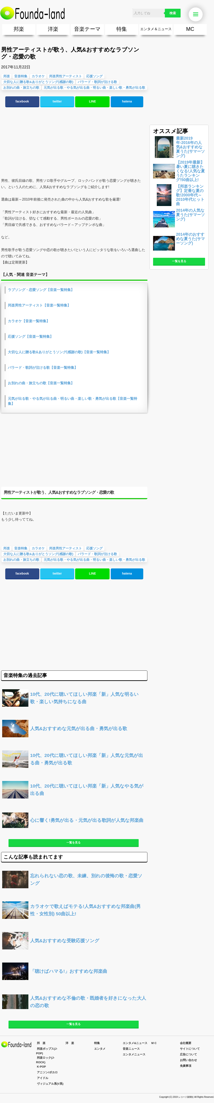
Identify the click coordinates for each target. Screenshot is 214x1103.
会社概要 (185, 1043)
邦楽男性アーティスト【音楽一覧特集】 (39, 305)
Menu (198, 14)
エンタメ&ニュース (135, 1043)
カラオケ (38, 548)
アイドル (42, 1078)
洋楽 (53, 29)
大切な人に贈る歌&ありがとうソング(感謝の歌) (38, 554)
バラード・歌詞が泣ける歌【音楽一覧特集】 (43, 367)
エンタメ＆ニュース (156, 29)
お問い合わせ (188, 1060)
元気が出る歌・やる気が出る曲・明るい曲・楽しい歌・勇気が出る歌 (94, 87)
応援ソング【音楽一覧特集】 (30, 336)
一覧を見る (73, 842)
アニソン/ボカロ (47, 1072)
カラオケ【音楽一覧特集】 (29, 321)
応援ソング (94, 76)
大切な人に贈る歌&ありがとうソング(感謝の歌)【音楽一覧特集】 (59, 352)
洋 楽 (70, 1043)
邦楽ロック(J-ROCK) (45, 1060)
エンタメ (99, 1048)
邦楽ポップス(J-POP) (46, 1051)
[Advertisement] (73, 142)
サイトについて (190, 1048)
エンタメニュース (134, 1054)
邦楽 (19, 29)
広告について (188, 1054)
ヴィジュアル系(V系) (50, 1083)
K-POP (41, 1066)
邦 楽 (41, 1043)
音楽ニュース (131, 1048)
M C (154, 1043)
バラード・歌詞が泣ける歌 (97, 82)
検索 (172, 13)
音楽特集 (20, 548)
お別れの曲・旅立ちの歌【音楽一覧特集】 (41, 383)
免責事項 (185, 1065)
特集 (121, 29)
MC (190, 29)
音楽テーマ (87, 29)
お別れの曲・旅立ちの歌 (21, 559)
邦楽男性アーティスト (65, 548)
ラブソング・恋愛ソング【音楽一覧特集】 (41, 290)
